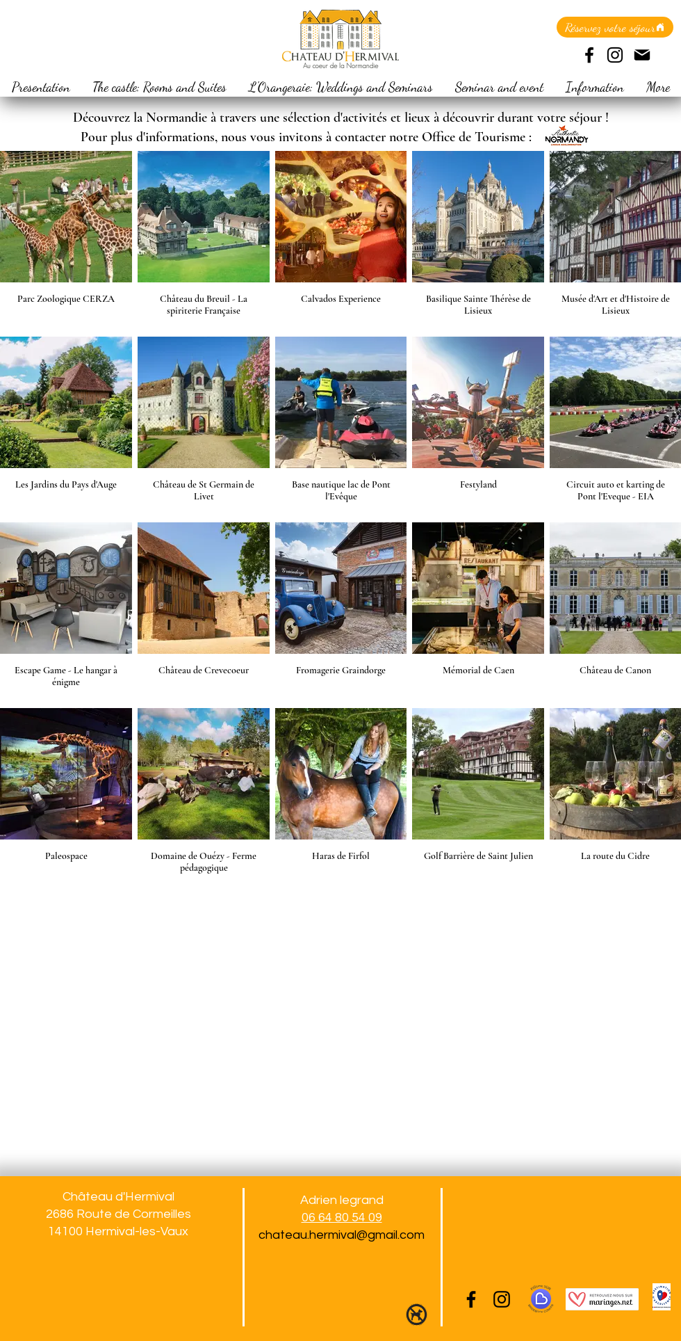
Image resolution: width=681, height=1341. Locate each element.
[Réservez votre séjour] (615, 27)
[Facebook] (589, 55)
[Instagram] (615, 55)
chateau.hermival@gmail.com (342, 1235)
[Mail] (642, 55)
